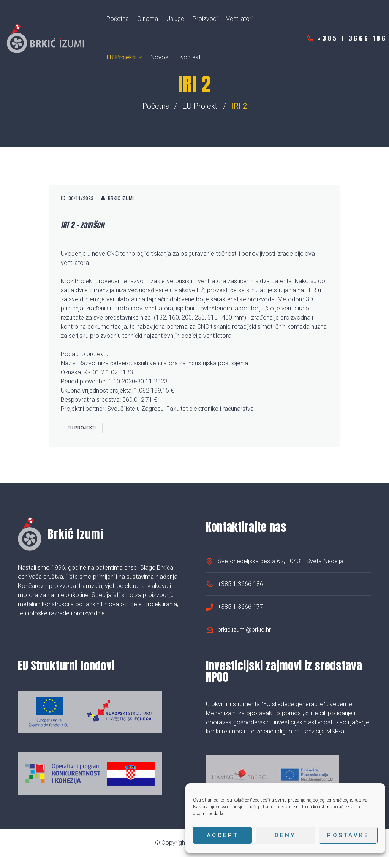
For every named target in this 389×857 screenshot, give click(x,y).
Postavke (348, 835)
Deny (285, 835)
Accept (223, 835)
